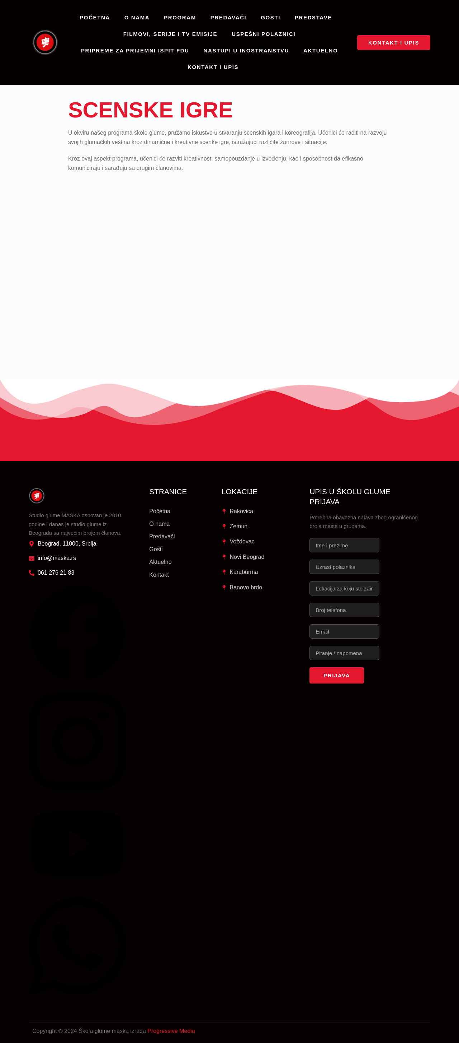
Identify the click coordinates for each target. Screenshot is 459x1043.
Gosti (270, 17)
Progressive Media (171, 1031)
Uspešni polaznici (263, 34)
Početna (95, 17)
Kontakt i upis (213, 67)
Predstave (313, 17)
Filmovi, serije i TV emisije (170, 34)
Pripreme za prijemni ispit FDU (135, 50)
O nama (137, 17)
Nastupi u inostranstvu (246, 50)
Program (180, 17)
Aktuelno (320, 50)
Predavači (228, 17)
